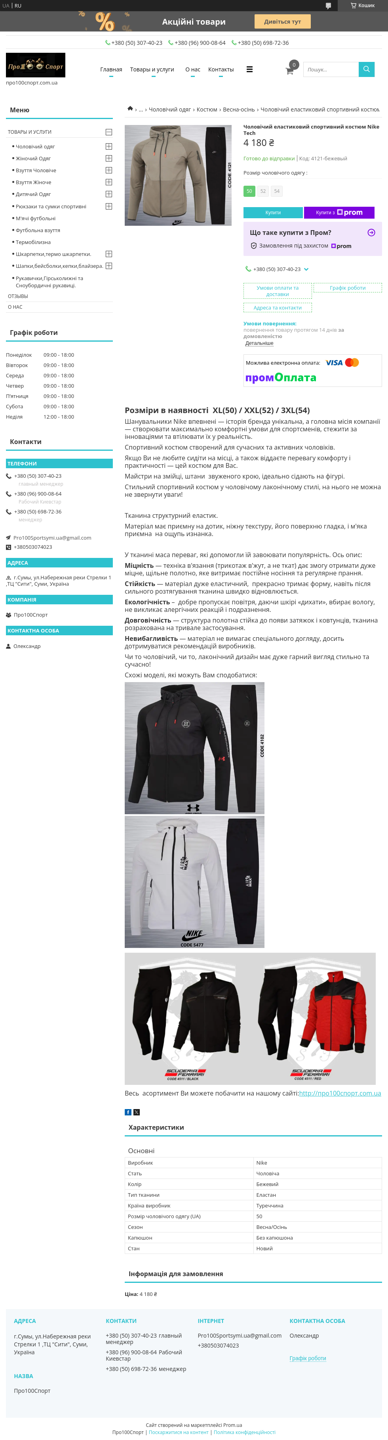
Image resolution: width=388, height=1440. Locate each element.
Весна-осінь (239, 109)
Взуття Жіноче (33, 182)
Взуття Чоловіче (36, 170)
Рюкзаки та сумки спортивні (51, 206)
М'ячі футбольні (35, 218)
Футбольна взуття (38, 230)
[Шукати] (367, 69)
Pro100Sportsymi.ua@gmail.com (52, 537)
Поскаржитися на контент (179, 1432)
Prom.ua (232, 1425)
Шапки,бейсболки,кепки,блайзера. (59, 265)
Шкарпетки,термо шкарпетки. (53, 254)
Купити (273, 212)
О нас (192, 69)
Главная (111, 69)
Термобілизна (33, 242)
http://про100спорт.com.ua (340, 1093)
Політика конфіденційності (245, 1432)
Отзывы (18, 296)
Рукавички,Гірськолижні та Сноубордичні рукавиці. (49, 282)
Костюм (207, 109)
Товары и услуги (152, 69)
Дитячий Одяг (33, 194)
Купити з (339, 212)
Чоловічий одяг (170, 109)
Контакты (221, 69)
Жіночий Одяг (33, 158)
